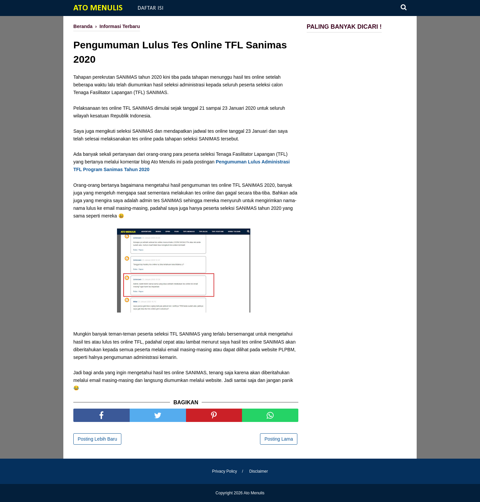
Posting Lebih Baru (97, 439)
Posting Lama (278, 439)
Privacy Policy (224, 471)
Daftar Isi (151, 8)
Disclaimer (258, 471)
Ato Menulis (98, 8)
